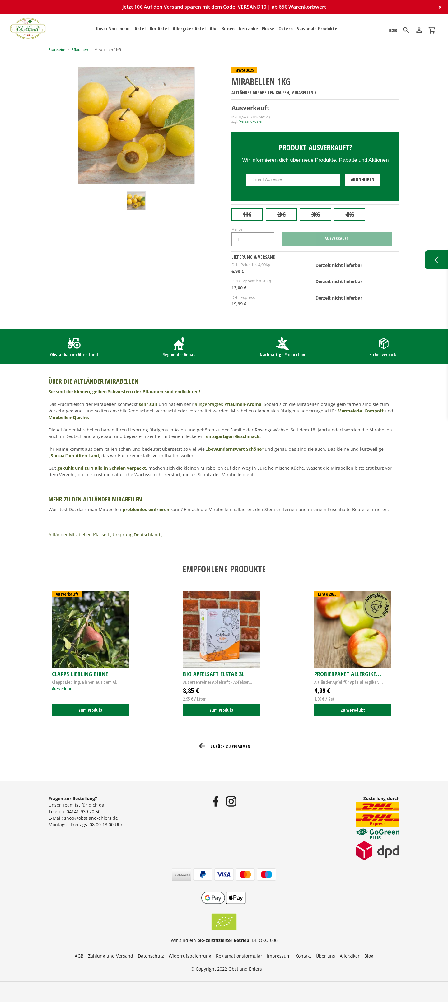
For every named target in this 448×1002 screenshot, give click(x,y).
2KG (281, 214)
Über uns (325, 956)
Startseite (57, 49)
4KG (350, 214)
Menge (236, 229)
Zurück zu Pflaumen (224, 746)
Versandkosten (251, 121)
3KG (315, 214)
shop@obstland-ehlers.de (91, 818)
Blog (368, 956)
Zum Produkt (90, 710)
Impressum (279, 956)
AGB (79, 956)
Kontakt (303, 956)
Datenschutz (151, 956)
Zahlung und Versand (110, 956)
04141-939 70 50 (83, 811)
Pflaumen (80, 49)
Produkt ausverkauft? (315, 147)
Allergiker (350, 956)
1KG (247, 214)
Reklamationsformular (239, 956)
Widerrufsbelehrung (190, 956)
